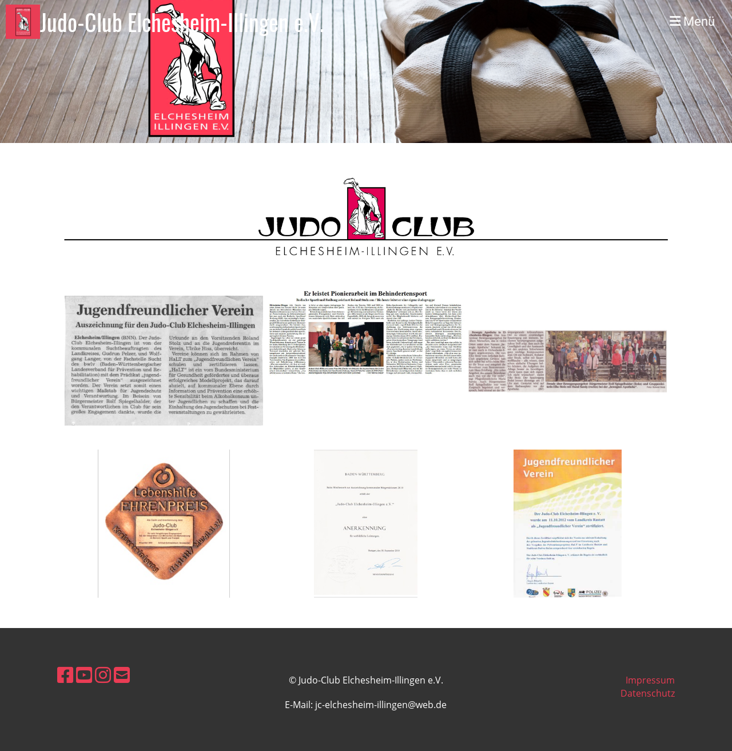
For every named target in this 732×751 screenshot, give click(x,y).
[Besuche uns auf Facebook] (65, 674)
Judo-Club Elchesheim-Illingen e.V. (182, 22)
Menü (692, 21)
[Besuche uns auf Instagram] (103, 674)
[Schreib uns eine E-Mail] (122, 674)
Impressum (650, 680)
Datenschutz (647, 693)
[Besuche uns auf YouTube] (84, 674)
